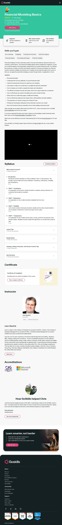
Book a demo (8, 501)
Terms (6, 481)
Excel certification (9, 110)
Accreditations (8, 477)
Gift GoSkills (7, 483)
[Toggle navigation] (60, 3)
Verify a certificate (9, 505)
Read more (9, 354)
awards (15, 477)
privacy (11, 481)
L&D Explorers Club (9, 489)
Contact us (7, 499)
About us (7, 471)
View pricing (12, 27)
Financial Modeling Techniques (23, 115)
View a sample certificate (16, 280)
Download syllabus (50, 164)
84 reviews (17, 17)
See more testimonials (13, 416)
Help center (7, 503)
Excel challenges (9, 493)
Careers (7, 473)
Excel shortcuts (46, 118)
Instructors (7, 475)
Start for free (12, 445)
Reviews (7, 479)
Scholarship (7, 491)
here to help (37, 123)
